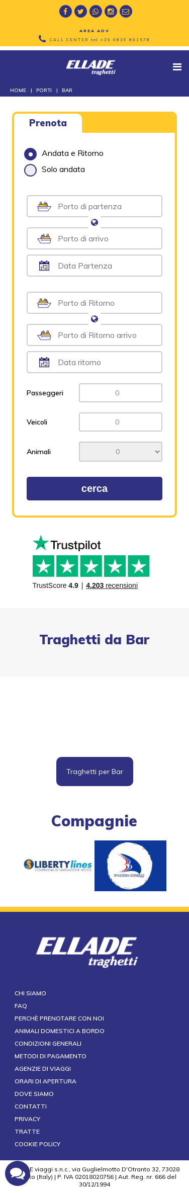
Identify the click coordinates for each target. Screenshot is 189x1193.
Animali (39, 451)
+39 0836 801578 (125, 39)
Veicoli (37, 422)
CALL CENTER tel (100, 39)
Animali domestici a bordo (60, 1031)
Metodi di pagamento (50, 1056)
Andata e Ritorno (64, 153)
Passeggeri (45, 392)
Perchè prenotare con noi (59, 1018)
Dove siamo (34, 1093)
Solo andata (54, 169)
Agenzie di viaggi (43, 1068)
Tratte (27, 1131)
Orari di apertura (45, 1081)
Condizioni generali (48, 1043)
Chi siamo (30, 993)
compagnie (94, 820)
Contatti (31, 1106)
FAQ (21, 1005)
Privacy (27, 1119)
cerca (94, 488)
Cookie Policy (37, 1144)
